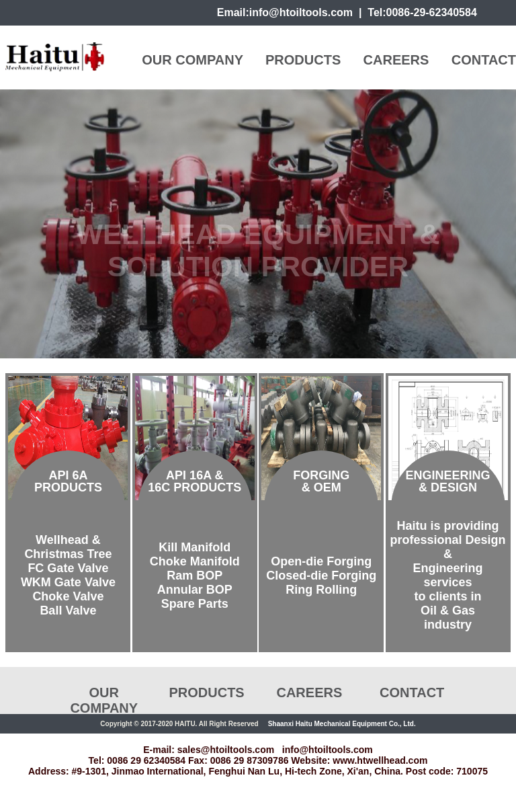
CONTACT (484, 59)
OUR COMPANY (192, 59)
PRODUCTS (303, 59)
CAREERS (396, 59)
